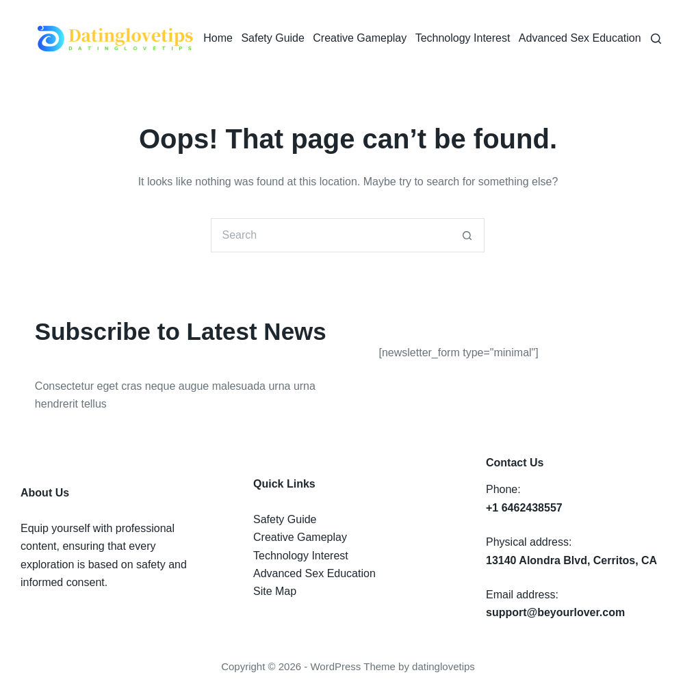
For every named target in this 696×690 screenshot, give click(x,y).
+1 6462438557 (524, 508)
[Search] (656, 39)
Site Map (274, 591)
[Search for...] (330, 235)
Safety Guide (273, 38)
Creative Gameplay (360, 38)
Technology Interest (463, 38)
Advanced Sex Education (580, 38)
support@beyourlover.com (555, 612)
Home (218, 38)
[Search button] (467, 235)
